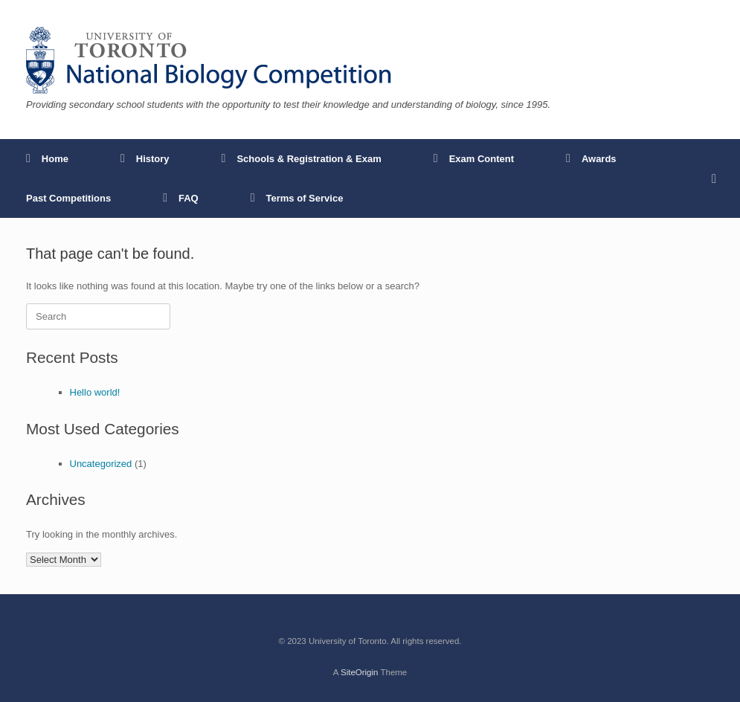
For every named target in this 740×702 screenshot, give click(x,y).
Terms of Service (297, 198)
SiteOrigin (360, 672)
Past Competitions (68, 198)
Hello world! (95, 392)
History (145, 158)
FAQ (181, 198)
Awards (591, 158)
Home (47, 158)
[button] (718, 178)
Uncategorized (101, 463)
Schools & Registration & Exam (302, 158)
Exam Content (474, 158)
